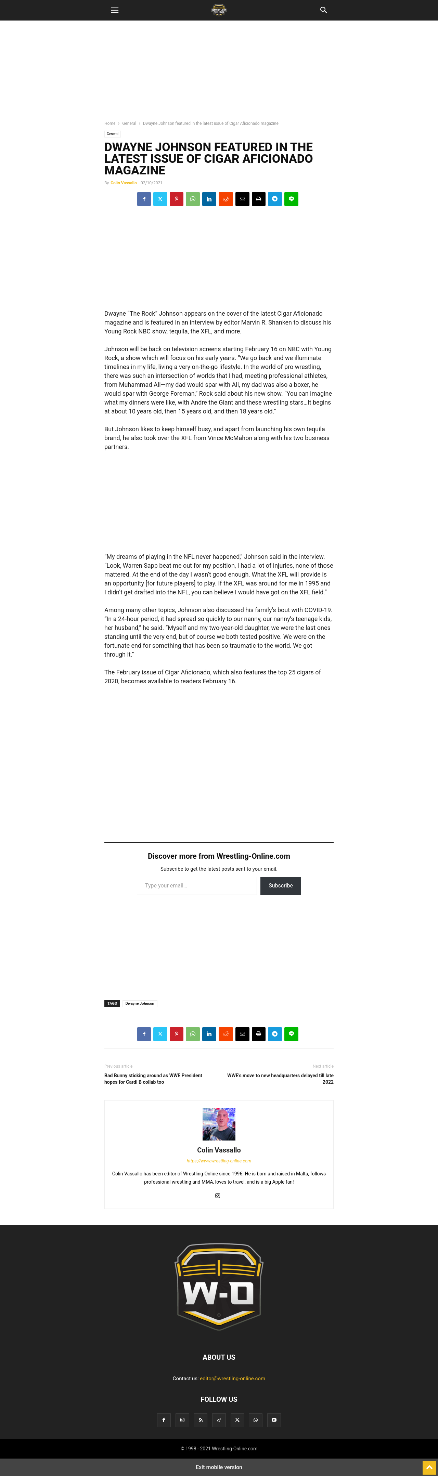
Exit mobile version (219, 1467)
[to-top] (429, 1464)
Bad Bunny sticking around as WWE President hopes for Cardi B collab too (153, 1079)
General (129, 123)
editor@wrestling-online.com (232, 1378)
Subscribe (281, 885)
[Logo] (219, 1336)
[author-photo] (219, 1140)
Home (109, 123)
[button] (114, 10)
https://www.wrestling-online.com (219, 1160)
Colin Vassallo (124, 183)
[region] (219, 73)
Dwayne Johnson (140, 1003)
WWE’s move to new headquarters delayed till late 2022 (280, 1079)
